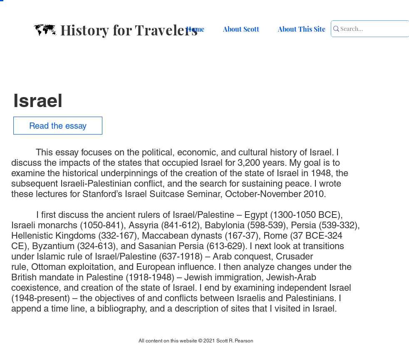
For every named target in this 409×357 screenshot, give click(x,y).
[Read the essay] (57, 126)
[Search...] (365, 29)
